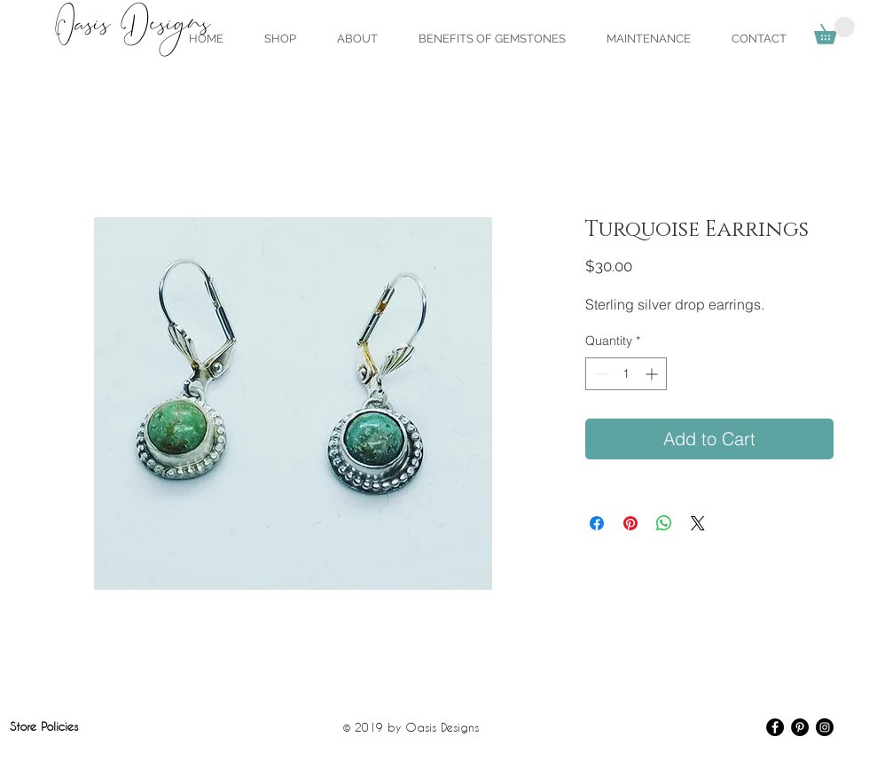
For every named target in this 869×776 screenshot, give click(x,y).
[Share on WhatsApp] (664, 523)
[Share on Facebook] (596, 523)
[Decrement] (599, 373)
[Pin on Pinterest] (630, 523)
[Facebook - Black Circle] (775, 727)
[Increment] (653, 373)
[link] (834, 30)
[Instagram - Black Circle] (825, 727)
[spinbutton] (626, 373)
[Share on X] (698, 523)
